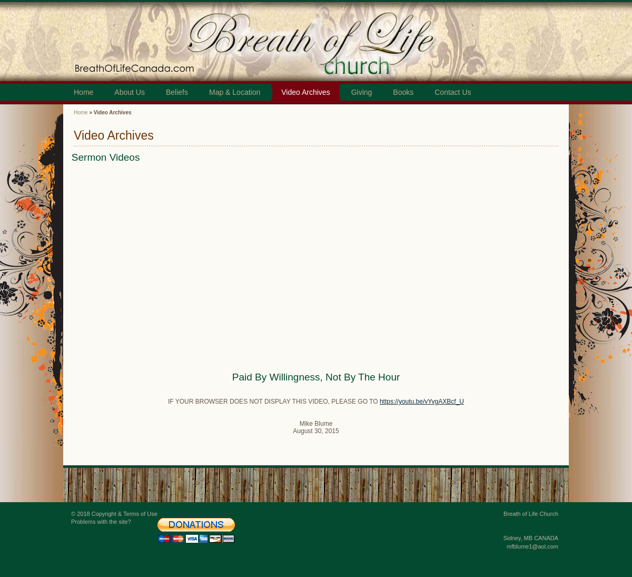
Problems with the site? (101, 522)
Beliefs (177, 92)
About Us (129, 92)
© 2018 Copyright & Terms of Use (114, 514)
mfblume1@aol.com (532, 546)
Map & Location (234, 92)
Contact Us (452, 92)
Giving (361, 92)
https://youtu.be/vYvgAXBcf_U (422, 401)
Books (403, 92)
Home (83, 92)
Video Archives (305, 92)
